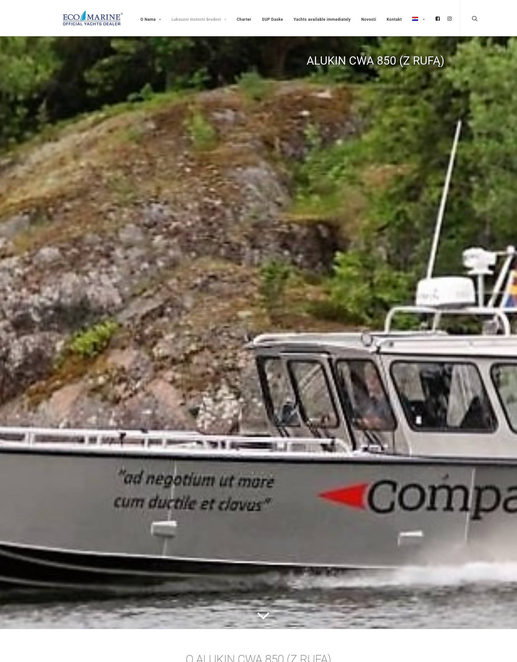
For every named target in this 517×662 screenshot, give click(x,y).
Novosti (368, 19)
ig (449, 18)
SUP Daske (272, 19)
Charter (244, 19)
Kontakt (394, 19)
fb (438, 18)
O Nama (150, 19)
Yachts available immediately (321, 19)
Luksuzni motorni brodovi (198, 19)
